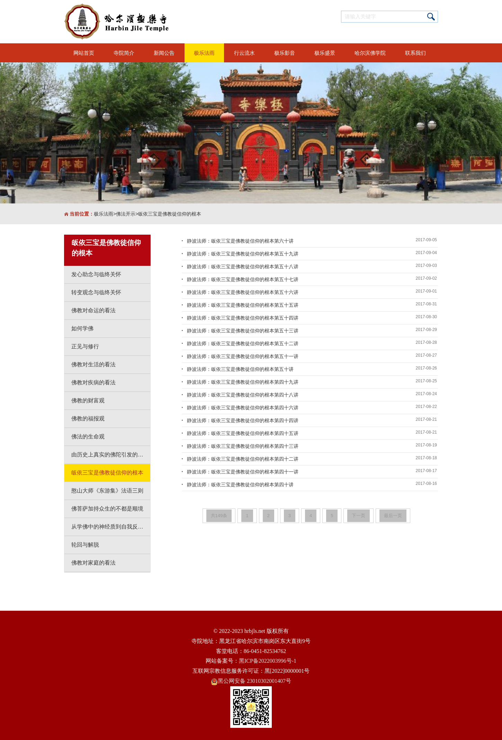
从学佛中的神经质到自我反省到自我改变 (110, 527)
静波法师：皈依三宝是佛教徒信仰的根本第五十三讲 (242, 330)
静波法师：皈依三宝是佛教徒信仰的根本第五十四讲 (242, 318)
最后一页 (393, 515)
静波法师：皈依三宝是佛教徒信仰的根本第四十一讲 (242, 472)
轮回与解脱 (85, 545)
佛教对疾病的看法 (93, 382)
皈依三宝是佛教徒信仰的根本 (169, 214)
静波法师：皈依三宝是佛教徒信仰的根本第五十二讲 (242, 343)
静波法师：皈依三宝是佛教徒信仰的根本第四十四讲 (242, 420)
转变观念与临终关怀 (96, 292)
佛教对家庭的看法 (93, 563)
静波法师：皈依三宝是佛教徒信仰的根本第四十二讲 (242, 459)
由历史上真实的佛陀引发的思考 (110, 455)
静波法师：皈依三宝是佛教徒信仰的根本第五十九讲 (242, 253)
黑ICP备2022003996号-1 (267, 661)
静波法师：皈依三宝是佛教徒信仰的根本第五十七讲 (242, 279)
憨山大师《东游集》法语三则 (107, 491)
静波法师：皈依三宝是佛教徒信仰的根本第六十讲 (240, 241)
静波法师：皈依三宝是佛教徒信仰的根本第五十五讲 (242, 305)
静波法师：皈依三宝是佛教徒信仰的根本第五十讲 (240, 369)
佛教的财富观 (88, 400)
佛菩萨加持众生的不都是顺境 (107, 509)
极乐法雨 (103, 214)
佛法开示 (125, 214)
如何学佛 (82, 328)
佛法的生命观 (88, 436)
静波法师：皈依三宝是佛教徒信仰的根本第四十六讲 (242, 407)
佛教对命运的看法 (93, 310)
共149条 (219, 515)
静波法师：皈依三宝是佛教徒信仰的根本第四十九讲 (242, 382)
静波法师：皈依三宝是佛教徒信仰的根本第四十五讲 (242, 433)
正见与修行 (85, 346)
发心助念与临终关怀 (96, 274)
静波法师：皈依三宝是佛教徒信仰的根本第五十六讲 (242, 292)
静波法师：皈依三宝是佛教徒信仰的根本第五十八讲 (242, 266)
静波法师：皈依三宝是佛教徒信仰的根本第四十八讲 (242, 395)
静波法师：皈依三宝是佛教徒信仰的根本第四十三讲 (242, 446)
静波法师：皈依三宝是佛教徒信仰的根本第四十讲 (240, 484)
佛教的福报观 (88, 418)
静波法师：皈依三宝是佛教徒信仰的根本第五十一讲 (242, 356)
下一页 (358, 515)
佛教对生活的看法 (93, 364)
